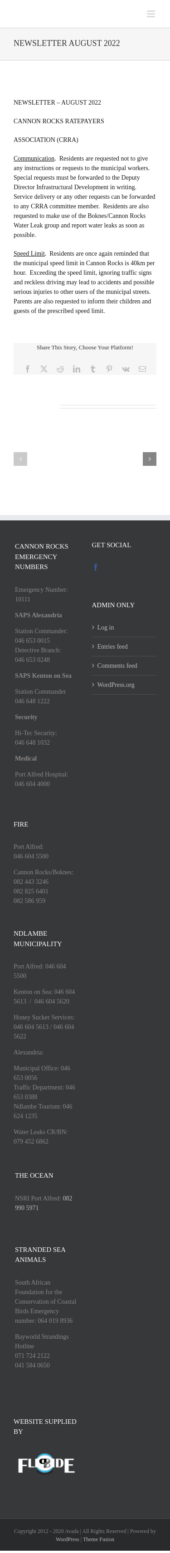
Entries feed (112, 646)
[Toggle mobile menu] (151, 14)
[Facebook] (95, 567)
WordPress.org (116, 684)
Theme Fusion (98, 1539)
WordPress (67, 1539)
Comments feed (117, 665)
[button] (20, 459)
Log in (105, 627)
